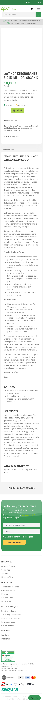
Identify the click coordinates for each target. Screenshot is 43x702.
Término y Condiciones (11, 614)
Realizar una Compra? (10, 618)
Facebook (5, 635)
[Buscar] (38, 14)
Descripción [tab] (8, 150)
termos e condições (24, 537)
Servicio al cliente (8, 611)
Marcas (4, 594)
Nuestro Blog (7, 577)
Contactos (5, 570)
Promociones (7, 597)
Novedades (6, 601)
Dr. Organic (14, 136)
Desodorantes (26, 128)
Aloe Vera (17, 126)
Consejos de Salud (9, 590)
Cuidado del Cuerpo (12, 128)
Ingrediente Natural (12, 130)
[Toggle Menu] (38, 9)
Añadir (18, 110)
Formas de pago (8, 622)
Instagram (5, 639)
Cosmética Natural (30, 126)
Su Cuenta (5, 573)
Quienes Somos (8, 566)
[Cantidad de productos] (7, 110)
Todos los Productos (10, 587)
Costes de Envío (8, 625)
